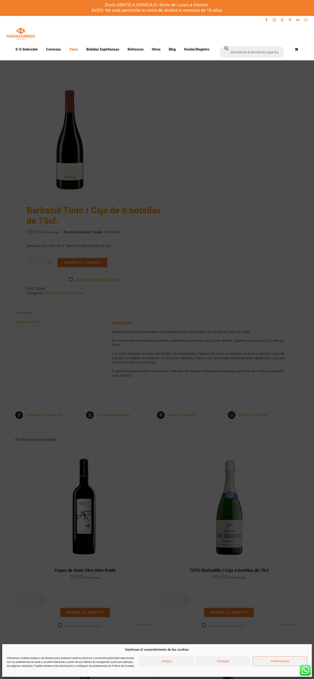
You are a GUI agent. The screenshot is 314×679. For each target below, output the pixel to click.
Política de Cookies (123, 665)
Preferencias (280, 661)
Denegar (223, 661)
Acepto (167, 661)
